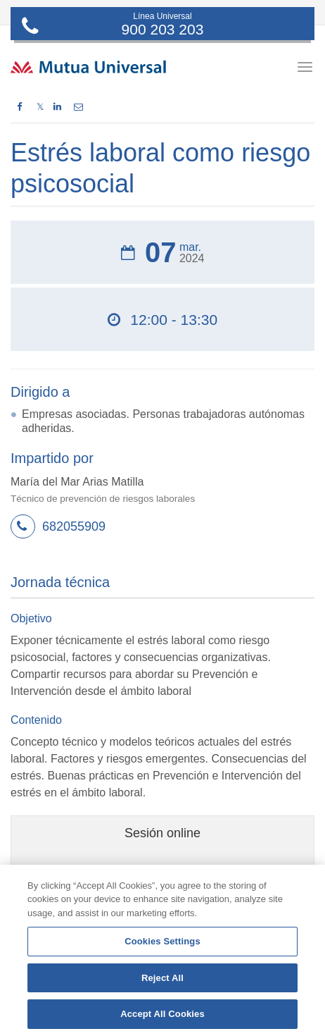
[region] (162, 950)
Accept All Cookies (162, 1014)
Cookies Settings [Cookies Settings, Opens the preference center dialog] (162, 941)
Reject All (162, 978)
